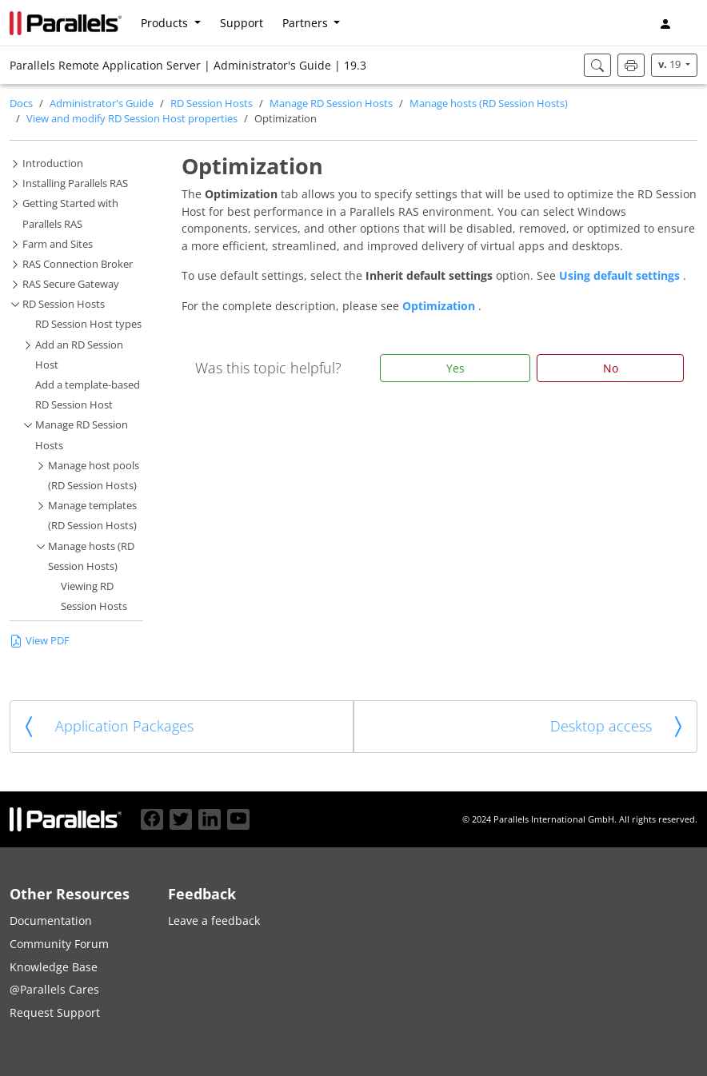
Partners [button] (306, 22)
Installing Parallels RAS (75, 183)
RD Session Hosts (211, 103)
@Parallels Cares (54, 989)
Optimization (440, 305)
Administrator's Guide (102, 103)
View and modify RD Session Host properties (132, 119)
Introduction (52, 163)
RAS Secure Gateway (70, 284)
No (610, 368)
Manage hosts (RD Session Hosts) (488, 103)
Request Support (55, 1012)
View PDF (40, 641)
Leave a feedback (214, 920)
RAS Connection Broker (77, 264)
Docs (21, 103)
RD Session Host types (88, 324)
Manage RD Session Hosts (331, 103)
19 (670, 64)
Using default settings (621, 275)
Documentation (51, 920)
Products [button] (166, 22)
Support (241, 22)
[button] (691, 23)
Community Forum (59, 943)
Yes (455, 368)
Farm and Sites (57, 244)
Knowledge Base (54, 966)
